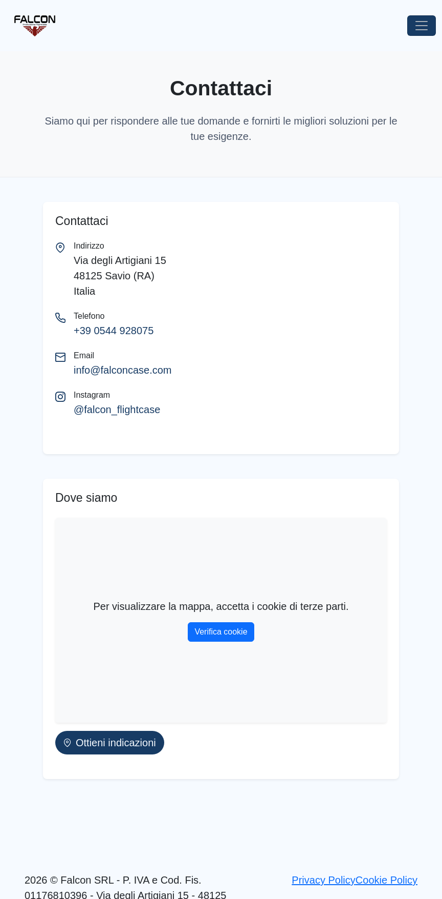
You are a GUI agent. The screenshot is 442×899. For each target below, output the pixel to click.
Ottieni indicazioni (109, 742)
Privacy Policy (323, 880)
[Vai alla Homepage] (30, 26)
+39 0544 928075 (113, 330)
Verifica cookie (220, 631)
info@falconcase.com (123, 370)
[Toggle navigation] (421, 25)
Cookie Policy (386, 880)
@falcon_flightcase (117, 409)
